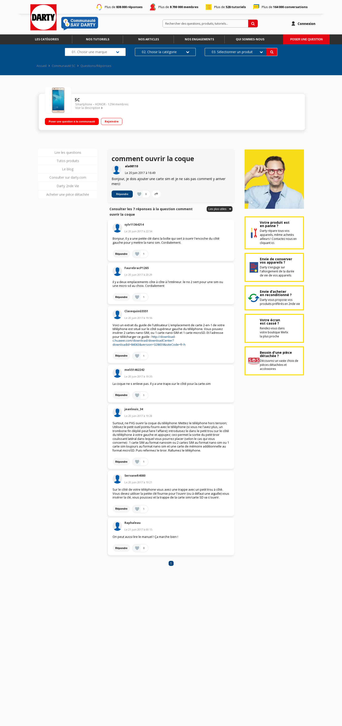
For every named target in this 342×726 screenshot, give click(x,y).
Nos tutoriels (97, 39)
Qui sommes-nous (250, 39)
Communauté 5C (63, 66)
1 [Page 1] (171, 563)
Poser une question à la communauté (72, 120)
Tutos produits (68, 160)
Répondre (122, 194)
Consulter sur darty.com (67, 177)
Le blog (67, 169)
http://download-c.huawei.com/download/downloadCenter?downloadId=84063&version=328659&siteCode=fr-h (149, 341)
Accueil (42, 66)
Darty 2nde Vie (68, 186)
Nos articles (148, 39)
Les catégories (47, 39)
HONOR (100, 104)
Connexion (306, 23)
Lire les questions (67, 152)
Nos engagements (199, 39)
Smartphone (83, 104)
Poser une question (306, 39)
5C (77, 99)
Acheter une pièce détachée (67, 194)
